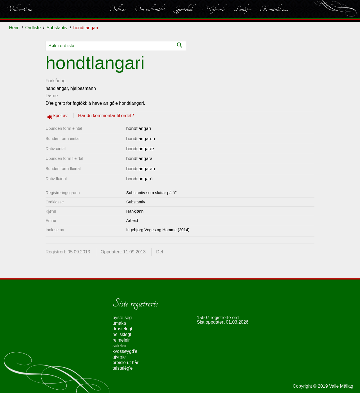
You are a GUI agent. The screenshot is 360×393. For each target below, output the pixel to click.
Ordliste (117, 8)
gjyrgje (119, 357)
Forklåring (56, 80)
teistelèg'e (122, 368)
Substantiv (57, 27)
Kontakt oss (274, 8)
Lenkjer (242, 8)
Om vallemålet (150, 8)
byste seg (122, 317)
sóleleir (119, 345)
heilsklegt (121, 334)
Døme (52, 95)
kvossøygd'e (124, 351)
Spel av (61, 115)
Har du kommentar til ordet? (106, 115)
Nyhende (213, 8)
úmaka (119, 323)
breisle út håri (126, 362)
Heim (14, 27)
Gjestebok (183, 8)
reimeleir (121, 340)
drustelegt (122, 328)
